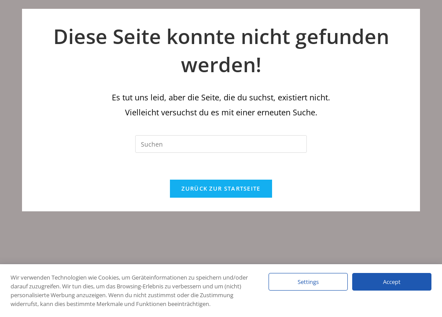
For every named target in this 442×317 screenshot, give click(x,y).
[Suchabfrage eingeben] (221, 144)
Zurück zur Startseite (220, 188)
